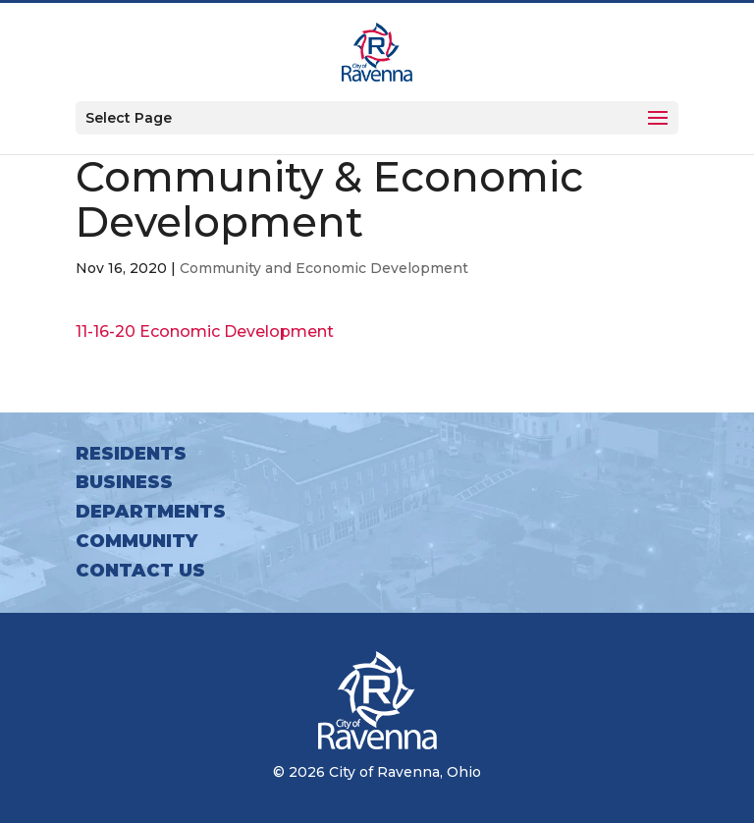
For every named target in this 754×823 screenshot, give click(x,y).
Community (136, 541)
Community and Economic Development (324, 268)
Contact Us (140, 570)
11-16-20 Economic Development (205, 331)
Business (124, 482)
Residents (131, 454)
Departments (151, 511)
